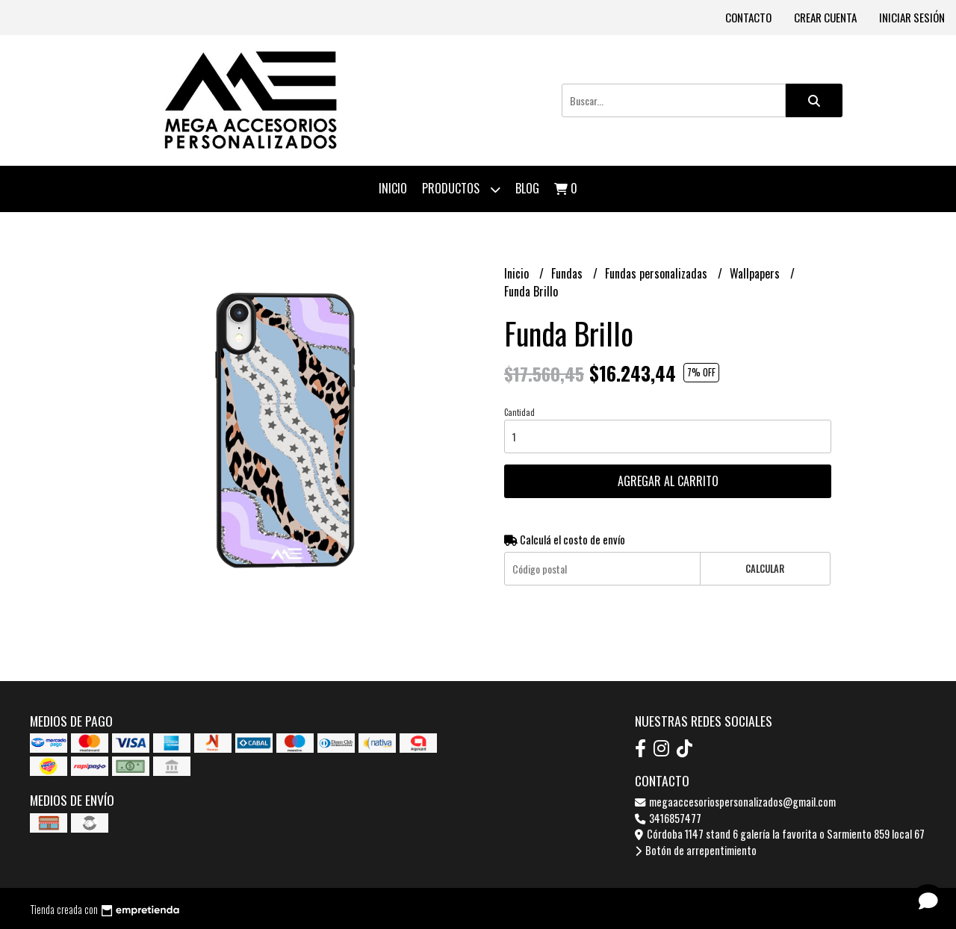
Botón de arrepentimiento (696, 850)
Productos (461, 189)
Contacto (748, 17)
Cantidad (519, 412)
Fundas (568, 273)
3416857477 (668, 818)
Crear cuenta (825, 17)
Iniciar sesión (912, 17)
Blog (527, 188)
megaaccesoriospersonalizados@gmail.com (735, 802)
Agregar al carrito (668, 481)
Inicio (393, 188)
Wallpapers (756, 273)
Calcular (764, 569)
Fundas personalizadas (657, 273)
